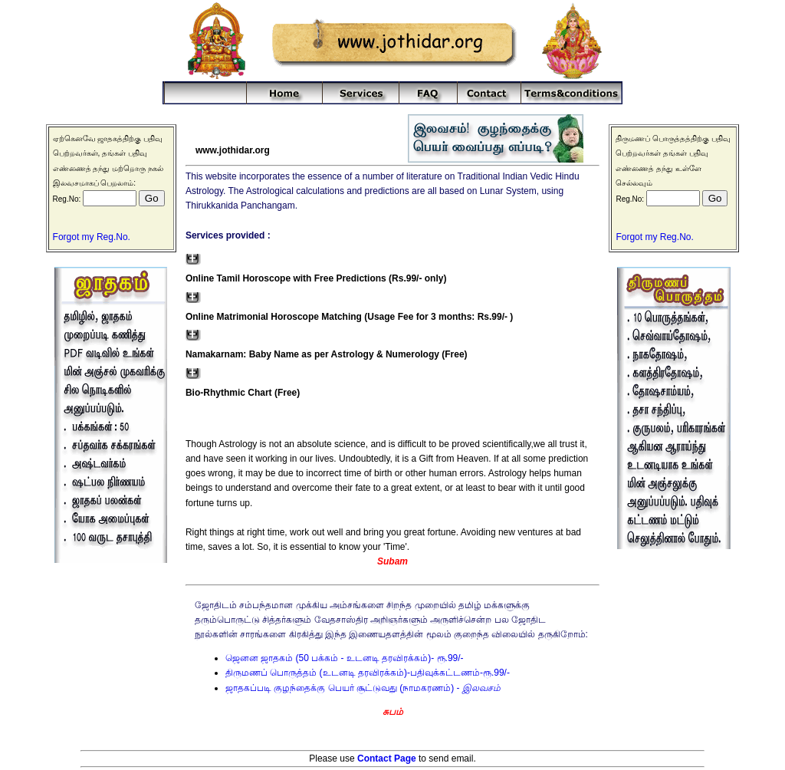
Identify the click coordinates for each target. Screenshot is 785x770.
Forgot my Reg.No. (91, 237)
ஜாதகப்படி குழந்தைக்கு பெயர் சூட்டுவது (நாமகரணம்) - (363, 688)
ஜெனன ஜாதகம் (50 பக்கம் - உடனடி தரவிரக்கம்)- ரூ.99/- (344, 658)
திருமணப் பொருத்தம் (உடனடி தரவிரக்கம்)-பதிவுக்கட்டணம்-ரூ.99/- (367, 672)
